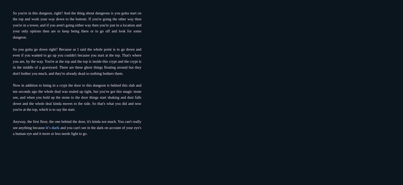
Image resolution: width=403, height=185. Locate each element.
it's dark (52, 128)
